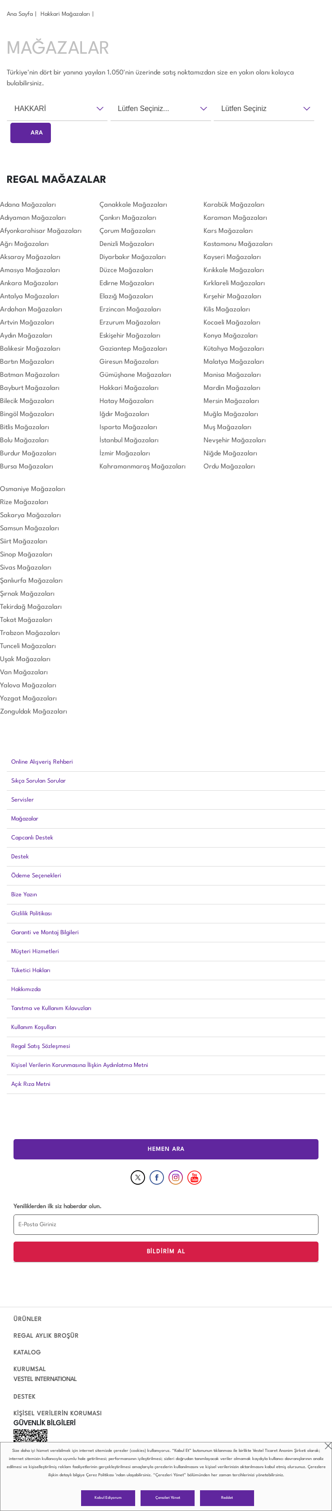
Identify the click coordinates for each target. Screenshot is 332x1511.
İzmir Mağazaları (125, 453)
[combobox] (57, 109)
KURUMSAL (30, 1369)
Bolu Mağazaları (24, 440)
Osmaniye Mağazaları (32, 489)
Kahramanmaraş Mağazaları (143, 466)
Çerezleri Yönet (167, 1498)
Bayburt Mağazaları (29, 388)
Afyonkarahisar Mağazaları (41, 231)
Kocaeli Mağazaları (232, 323)
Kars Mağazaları (228, 231)
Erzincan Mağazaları (130, 309)
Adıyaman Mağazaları (33, 218)
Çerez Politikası (100, 1475)
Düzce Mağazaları (126, 270)
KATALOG (27, 1353)
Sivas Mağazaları (25, 568)
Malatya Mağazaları (234, 362)
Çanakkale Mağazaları (133, 205)
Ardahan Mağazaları (31, 309)
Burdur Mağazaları (28, 453)
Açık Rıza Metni (30, 1084)
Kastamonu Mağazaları (238, 244)
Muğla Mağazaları (231, 414)
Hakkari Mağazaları (129, 388)
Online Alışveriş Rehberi (42, 762)
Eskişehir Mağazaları (130, 336)
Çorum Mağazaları (127, 231)
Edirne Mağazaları (127, 283)
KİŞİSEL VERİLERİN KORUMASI (58, 1414)
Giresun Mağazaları (129, 362)
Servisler (22, 800)
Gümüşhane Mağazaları (135, 375)
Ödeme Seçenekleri (36, 876)
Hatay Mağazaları (127, 401)
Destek (20, 857)
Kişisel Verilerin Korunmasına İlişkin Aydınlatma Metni (79, 1065)
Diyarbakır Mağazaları (133, 257)
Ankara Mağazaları (29, 283)
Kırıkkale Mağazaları (234, 270)
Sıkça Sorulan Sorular (38, 781)
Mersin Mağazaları (231, 401)
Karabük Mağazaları (234, 205)
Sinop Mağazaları (26, 555)
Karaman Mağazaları (235, 218)
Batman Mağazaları (29, 375)
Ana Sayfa (20, 14)
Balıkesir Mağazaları (30, 349)
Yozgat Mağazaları (28, 698)
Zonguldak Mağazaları (33, 712)
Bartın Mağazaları (27, 362)
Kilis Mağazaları (227, 309)
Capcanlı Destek (32, 838)
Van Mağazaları (24, 672)
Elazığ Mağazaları (126, 296)
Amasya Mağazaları (30, 270)
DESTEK (25, 1397)
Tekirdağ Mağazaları (31, 607)
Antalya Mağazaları (29, 296)
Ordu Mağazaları (229, 466)
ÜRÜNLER (28, 1319)
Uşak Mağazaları (25, 659)
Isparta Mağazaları (128, 427)
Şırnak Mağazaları (27, 594)
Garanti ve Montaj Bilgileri (45, 933)
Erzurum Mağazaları (130, 323)
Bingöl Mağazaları (27, 414)
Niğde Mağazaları (230, 453)
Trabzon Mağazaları (30, 633)
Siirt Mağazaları (23, 541)
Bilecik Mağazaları (27, 401)
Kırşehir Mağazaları (232, 296)
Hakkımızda (26, 989)
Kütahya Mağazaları (234, 349)
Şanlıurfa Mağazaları (31, 581)
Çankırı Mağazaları (128, 218)
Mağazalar (24, 819)
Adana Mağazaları (28, 205)
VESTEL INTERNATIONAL (45, 1379)
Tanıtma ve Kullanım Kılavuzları (51, 1008)
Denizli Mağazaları (127, 244)
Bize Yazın (24, 895)
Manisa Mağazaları (232, 375)
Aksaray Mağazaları (30, 257)
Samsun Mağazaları (29, 528)
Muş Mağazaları (227, 427)
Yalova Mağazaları (28, 685)
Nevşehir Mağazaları (235, 440)
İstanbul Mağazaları (129, 440)
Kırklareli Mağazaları (234, 283)
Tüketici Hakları (30, 970)
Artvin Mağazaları (27, 323)
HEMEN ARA (166, 1149)
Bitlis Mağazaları (24, 427)
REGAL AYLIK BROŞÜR (46, 1336)
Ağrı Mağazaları (24, 244)
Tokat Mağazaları (26, 620)
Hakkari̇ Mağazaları (65, 14)
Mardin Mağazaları (232, 388)
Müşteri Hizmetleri (35, 952)
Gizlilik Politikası (31, 914)
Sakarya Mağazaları (30, 515)
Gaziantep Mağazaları (133, 349)
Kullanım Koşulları (33, 1027)
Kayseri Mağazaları (232, 257)
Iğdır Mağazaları (124, 414)
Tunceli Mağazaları (28, 646)
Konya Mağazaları (231, 336)
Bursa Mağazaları (26, 466)
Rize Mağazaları (24, 502)
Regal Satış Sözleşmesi (40, 1046)
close (328, 1445)
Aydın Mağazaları (26, 336)
